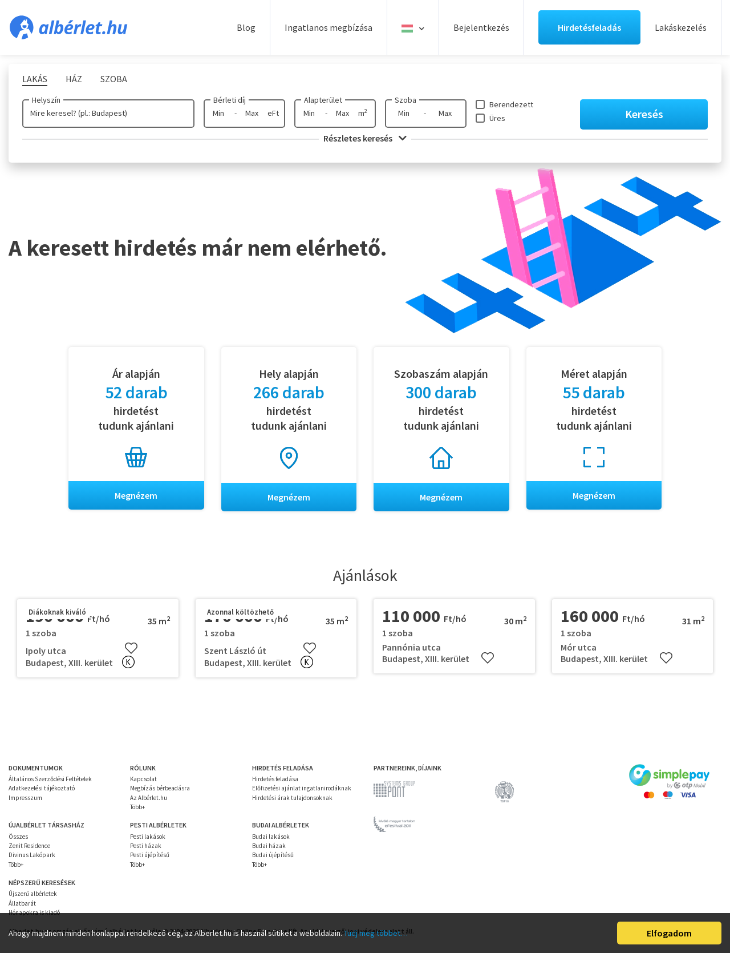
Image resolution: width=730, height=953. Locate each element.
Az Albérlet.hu (148, 798)
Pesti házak (145, 846)
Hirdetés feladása (275, 779)
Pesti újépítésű (149, 855)
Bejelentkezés (481, 27)
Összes (18, 837)
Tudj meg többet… (376, 933)
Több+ (137, 807)
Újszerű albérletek (33, 894)
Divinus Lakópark (32, 855)
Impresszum (25, 798)
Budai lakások (271, 837)
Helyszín (46, 100)
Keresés (644, 114)
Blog (246, 27)
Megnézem (136, 495)
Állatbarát (22, 903)
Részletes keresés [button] (365, 138)
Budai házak (269, 846)
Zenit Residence (29, 846)
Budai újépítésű (273, 855)
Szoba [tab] (113, 78)
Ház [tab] (74, 78)
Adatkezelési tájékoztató (42, 789)
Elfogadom (669, 933)
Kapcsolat (143, 779)
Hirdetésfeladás (589, 27)
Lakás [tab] (34, 78)
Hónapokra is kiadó (34, 912)
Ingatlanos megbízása (328, 27)
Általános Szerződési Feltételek (50, 779)
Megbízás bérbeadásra (160, 789)
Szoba (405, 100)
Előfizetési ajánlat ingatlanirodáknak (301, 789)
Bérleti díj (229, 100)
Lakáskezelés (681, 27)
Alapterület (323, 100)
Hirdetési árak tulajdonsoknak (292, 798)
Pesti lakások (147, 837)
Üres (497, 118)
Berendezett (511, 104)
